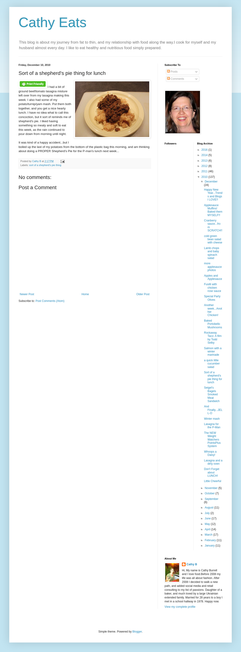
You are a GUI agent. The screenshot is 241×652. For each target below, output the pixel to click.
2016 (204, 149)
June (208, 518)
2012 (204, 166)
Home (85, 294)
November (211, 488)
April (208, 529)
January (210, 545)
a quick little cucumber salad (212, 364)
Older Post (142, 294)
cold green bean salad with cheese (213, 239)
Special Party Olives (212, 298)
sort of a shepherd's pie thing (45, 165)
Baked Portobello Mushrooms (213, 324)
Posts (172, 71)
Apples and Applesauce (213, 277)
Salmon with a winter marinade (212, 352)
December (211, 181)
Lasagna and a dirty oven (213, 462)
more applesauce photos (213, 267)
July (207, 513)
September (211, 499)
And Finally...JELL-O (213, 410)
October (210, 493)
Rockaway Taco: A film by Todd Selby (213, 337)
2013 (204, 160)
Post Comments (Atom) (49, 301)
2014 (204, 155)
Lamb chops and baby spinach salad (211, 253)
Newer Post (27, 294)
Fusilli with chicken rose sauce (212, 288)
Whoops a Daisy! (210, 453)
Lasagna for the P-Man (212, 425)
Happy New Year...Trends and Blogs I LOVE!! (213, 194)
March (209, 534)
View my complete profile (180, 606)
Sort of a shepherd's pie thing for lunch (213, 377)
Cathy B (192, 564)
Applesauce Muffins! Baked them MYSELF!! (213, 210)
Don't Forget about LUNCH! (211, 472)
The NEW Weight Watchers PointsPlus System (212, 439)
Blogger (137, 631)
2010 (204, 177)
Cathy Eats (52, 22)
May (208, 524)
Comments (175, 78)
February (210, 540)
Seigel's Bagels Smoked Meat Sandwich (211, 394)
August (209, 507)
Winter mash (211, 418)
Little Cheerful (212, 481)
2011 (204, 171)
